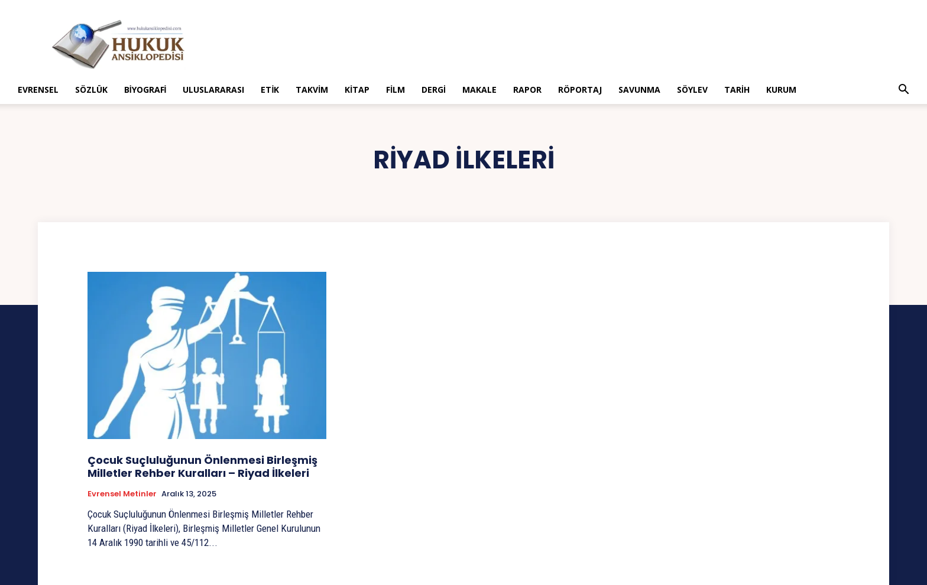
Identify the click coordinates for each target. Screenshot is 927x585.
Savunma (639, 89)
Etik (270, 89)
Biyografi (145, 89)
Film (395, 89)
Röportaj (580, 89)
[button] (903, 90)
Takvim (312, 89)
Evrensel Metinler (122, 494)
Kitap (357, 89)
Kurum (781, 89)
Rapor (527, 89)
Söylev (692, 89)
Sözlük (91, 89)
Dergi (434, 89)
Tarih (737, 89)
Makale (479, 89)
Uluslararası (213, 89)
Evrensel (38, 89)
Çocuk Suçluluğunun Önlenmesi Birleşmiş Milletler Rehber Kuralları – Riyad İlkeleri (202, 466)
